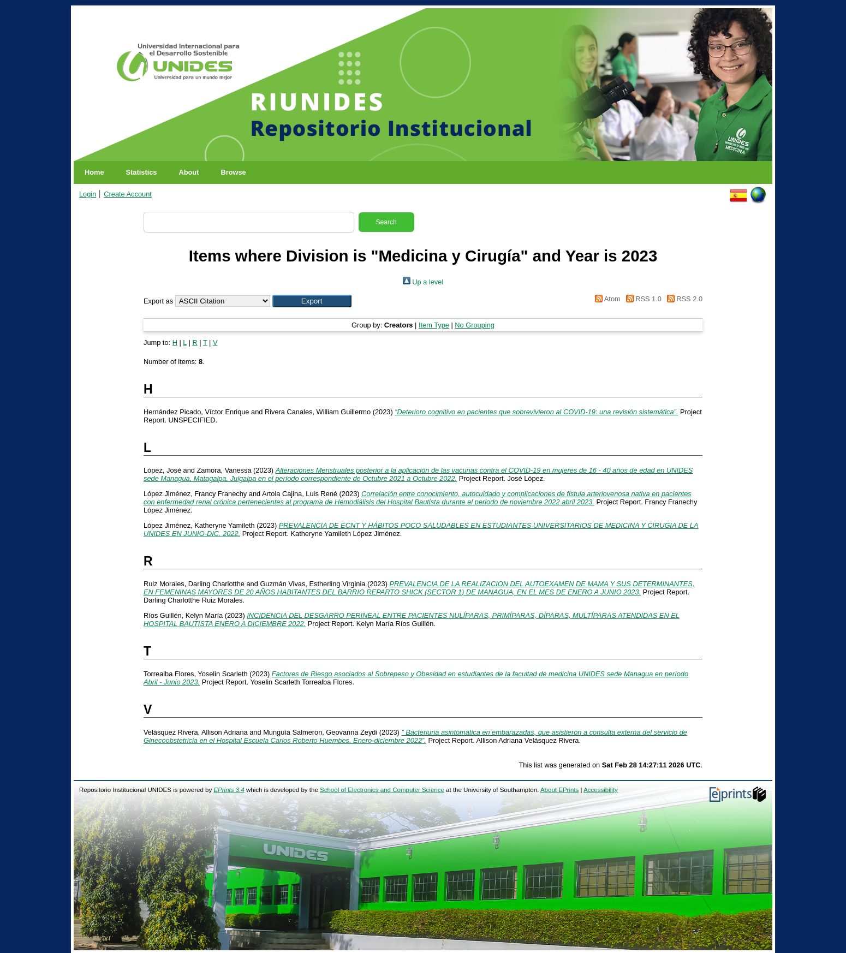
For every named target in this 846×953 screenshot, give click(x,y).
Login (87, 194)
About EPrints (559, 790)
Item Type (434, 325)
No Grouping (475, 325)
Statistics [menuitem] (141, 172)
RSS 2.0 (682, 299)
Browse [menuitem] (233, 172)
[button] (311, 301)
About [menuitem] (188, 172)
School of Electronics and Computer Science (382, 790)
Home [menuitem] (94, 172)
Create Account (128, 194)
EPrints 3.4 (228, 790)
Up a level (423, 282)
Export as (158, 301)
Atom (606, 299)
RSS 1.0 (642, 299)
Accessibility (600, 790)
